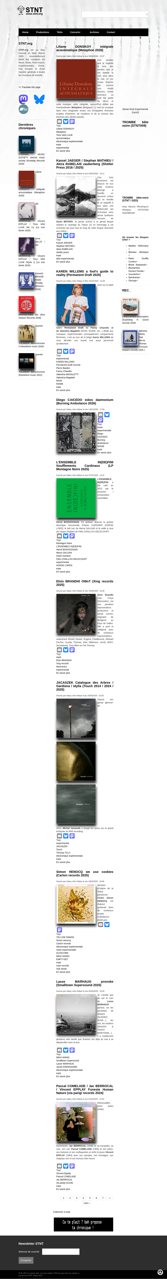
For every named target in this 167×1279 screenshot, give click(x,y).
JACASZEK (62, 846)
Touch (59, 849)
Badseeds (142, 264)
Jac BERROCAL (64, 1179)
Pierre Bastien (63, 368)
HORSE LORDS (64, 565)
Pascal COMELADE (66, 1176)
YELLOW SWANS (65, 937)
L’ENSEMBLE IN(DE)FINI (68, 546)
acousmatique (63, 138)
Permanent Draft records (68, 365)
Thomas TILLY (63, 852)
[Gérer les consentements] (160, 1272)
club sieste (61, 969)
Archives (94, 33)
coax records (62, 965)
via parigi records (64, 1183)
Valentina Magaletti (65, 377)
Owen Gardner (63, 556)
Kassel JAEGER (64, 243)
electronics (61, 666)
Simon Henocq (63, 940)
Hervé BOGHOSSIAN (67, 549)
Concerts (76, 32)
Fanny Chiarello (64, 371)
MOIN (59, 380)
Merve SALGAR (64, 552)
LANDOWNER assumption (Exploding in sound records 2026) (135, 319)
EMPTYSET (62, 959)
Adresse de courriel (29, 1251)
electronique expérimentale (69, 141)
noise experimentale (66, 950)
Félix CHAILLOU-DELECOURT (71, 559)
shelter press (62, 252)
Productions (42, 32)
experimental (62, 147)
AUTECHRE (62, 953)
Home (25, 32)
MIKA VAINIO (63, 956)
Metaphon (61, 132)
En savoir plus (63, 151)
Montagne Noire (64, 543)
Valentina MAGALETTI (67, 374)
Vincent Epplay (63, 1173)
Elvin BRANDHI (64, 660)
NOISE (100, 446)
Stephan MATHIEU (65, 246)
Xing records (62, 663)
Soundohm (135, 274)
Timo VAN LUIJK (64, 135)
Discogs (134, 280)
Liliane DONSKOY (65, 128)
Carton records (63, 943)
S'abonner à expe (61, 1212)
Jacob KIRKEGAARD (66, 1067)
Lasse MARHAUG (65, 1063)
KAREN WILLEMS (65, 361)
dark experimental (65, 258)
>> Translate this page (30, 87)
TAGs (59, 33)
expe (58, 144)
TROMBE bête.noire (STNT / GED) (135, 199)
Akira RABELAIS (64, 249)
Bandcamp (135, 277)
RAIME (59, 384)
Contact (111, 32)
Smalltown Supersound (67, 1060)
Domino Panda (137, 271)
